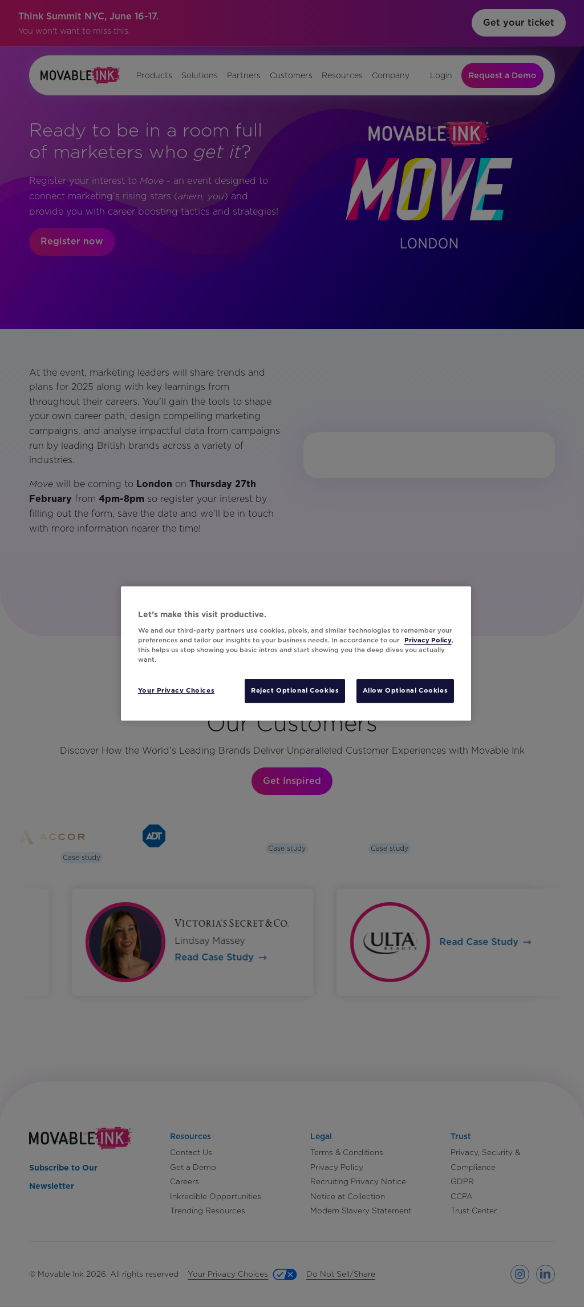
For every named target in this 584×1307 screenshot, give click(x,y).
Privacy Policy (428, 640)
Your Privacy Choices (176, 690)
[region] (296, 653)
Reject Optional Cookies (295, 690)
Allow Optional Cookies (405, 690)
